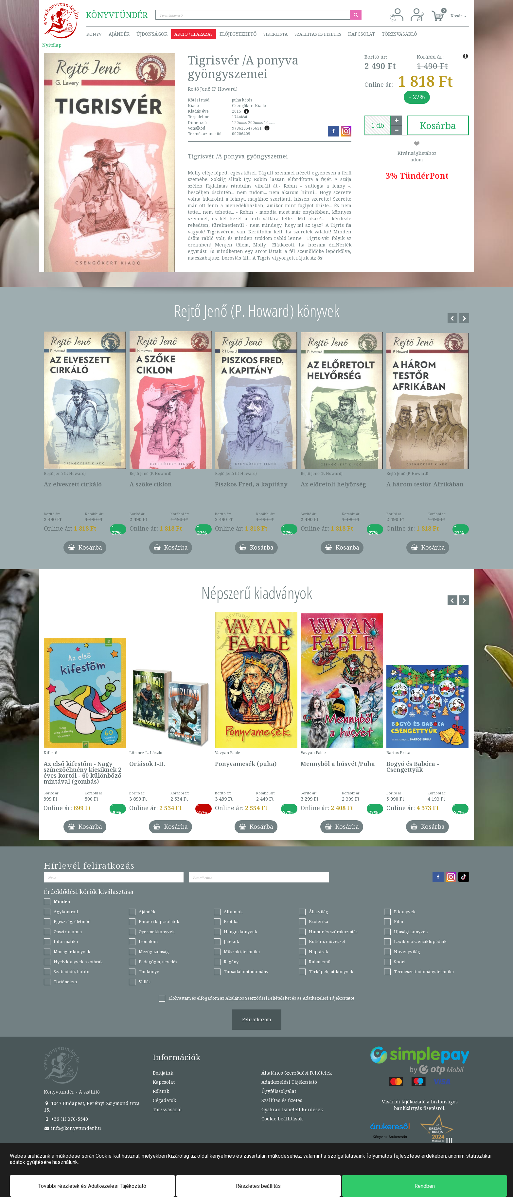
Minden (62, 901)
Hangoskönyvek (240, 931)
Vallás (144, 982)
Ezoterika (318, 921)
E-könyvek (405, 912)
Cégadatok (164, 1100)
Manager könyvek (72, 951)
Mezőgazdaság (154, 951)
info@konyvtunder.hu (72, 1128)
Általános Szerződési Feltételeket (258, 998)
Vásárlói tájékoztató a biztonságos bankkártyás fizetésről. (420, 1104)
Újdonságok (152, 34)
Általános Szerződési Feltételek (296, 1073)
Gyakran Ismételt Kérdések (292, 1109)
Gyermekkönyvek (157, 931)
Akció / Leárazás (193, 34)
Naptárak (318, 951)
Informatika (66, 941)
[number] (377, 125)
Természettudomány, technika (424, 971)
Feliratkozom (256, 1019)
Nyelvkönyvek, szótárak (78, 962)
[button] (451, 12)
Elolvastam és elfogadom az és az (261, 998)
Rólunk (161, 1091)
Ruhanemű (319, 962)
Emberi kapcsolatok (159, 921)
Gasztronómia (68, 931)
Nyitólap (52, 45)
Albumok (233, 912)
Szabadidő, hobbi (71, 971)
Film (398, 921)
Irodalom (148, 941)
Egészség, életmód (72, 921)
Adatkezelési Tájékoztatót (328, 998)
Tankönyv (149, 971)
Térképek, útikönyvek (331, 971)
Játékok (231, 941)
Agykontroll (66, 912)
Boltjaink (163, 1073)
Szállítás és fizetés (317, 34)
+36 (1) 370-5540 (66, 1119)
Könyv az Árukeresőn (390, 1137)
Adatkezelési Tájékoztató (289, 1082)
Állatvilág (318, 912)
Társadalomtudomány (246, 971)
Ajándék (119, 34)
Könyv (94, 34)
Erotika (231, 921)
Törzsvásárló (399, 34)
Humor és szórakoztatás (333, 931)
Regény (231, 962)
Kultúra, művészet (327, 941)
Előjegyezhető (238, 34)
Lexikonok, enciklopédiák (420, 941)
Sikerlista (275, 34)
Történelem (65, 982)
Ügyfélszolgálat (278, 1091)
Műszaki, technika (242, 951)
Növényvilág (407, 951)
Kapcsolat (361, 34)
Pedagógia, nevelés (158, 962)
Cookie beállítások (282, 1118)
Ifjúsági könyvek (411, 931)
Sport (399, 962)
